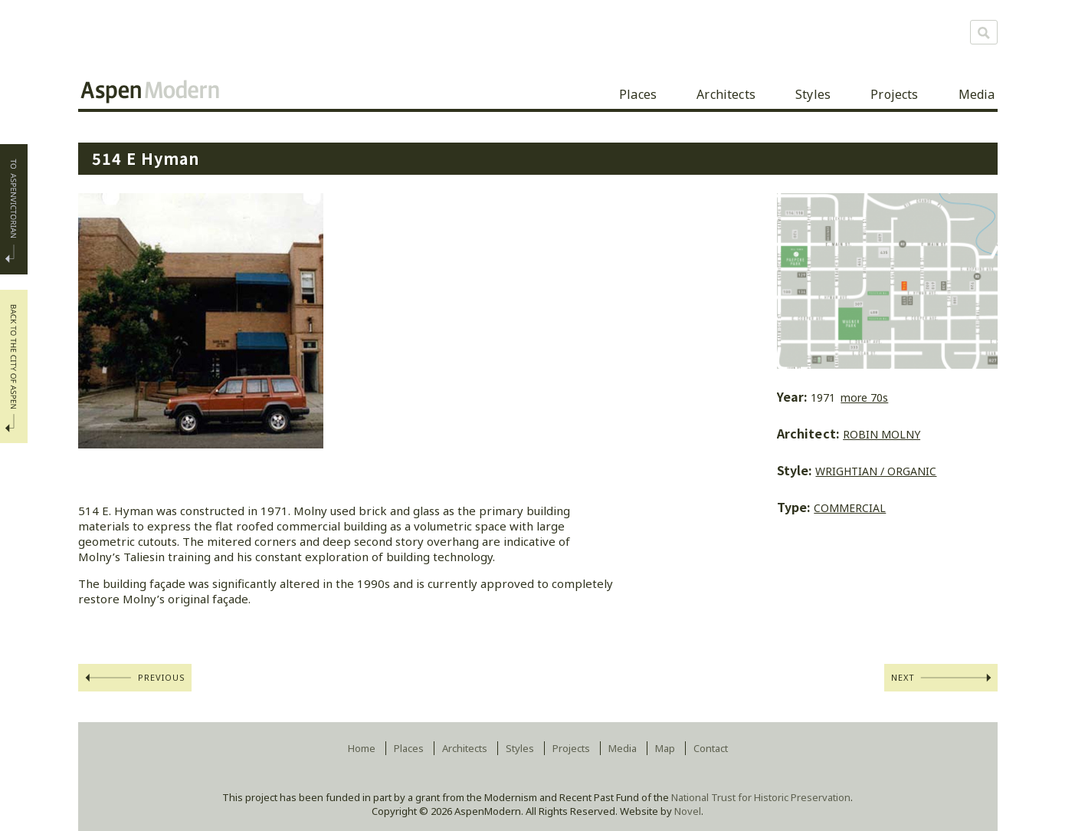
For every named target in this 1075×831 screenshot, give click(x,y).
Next (903, 677)
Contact (710, 748)
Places (638, 94)
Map (665, 748)
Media (977, 94)
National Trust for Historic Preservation (760, 797)
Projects (894, 94)
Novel (687, 811)
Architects (725, 94)
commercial (850, 508)
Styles (813, 94)
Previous (162, 677)
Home (361, 748)
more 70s (864, 397)
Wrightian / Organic (875, 471)
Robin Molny (881, 434)
